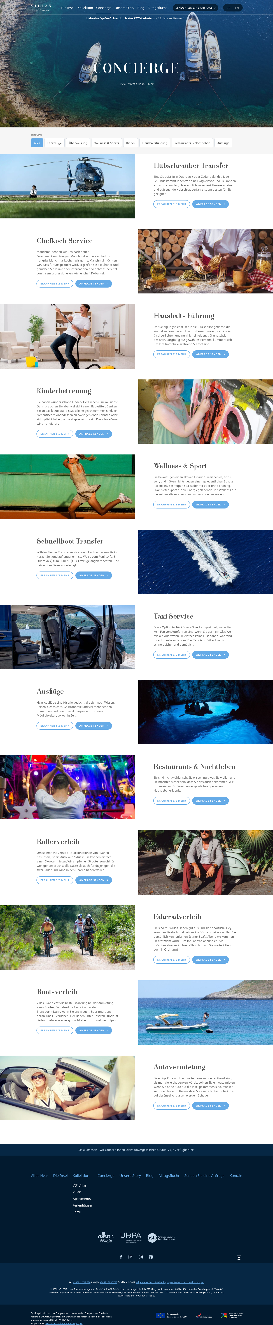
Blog (140, 8)
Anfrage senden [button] (208, 204)
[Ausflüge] (205, 712)
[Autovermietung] (67, 1087)
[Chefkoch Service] (205, 261)
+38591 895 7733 (108, 1282)
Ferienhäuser (82, 1205)
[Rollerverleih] (205, 862)
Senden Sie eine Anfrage (194, 7)
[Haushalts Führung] (67, 336)
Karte (77, 1212)
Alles (37, 143)
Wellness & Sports (106, 143)
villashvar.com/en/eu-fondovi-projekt (64, 1323)
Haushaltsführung (154, 143)
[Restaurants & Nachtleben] (67, 787)
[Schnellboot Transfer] (205, 561)
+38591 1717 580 (81, 1282)
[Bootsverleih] (205, 1012)
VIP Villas (80, 1185)
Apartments (82, 1198)
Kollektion (85, 8)
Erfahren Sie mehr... (136, 18)
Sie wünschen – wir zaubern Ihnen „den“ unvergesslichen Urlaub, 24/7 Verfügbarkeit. (136, 1150)
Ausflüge (223, 143)
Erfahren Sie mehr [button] (171, 204)
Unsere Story (124, 8)
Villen (77, 1192)
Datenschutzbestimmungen (189, 1282)
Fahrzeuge (54, 143)
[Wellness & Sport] (67, 486)
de (229, 8)
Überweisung (78, 143)
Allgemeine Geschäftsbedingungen (155, 1282)
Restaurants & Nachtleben (192, 143)
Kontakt (236, 1175)
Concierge (103, 8)
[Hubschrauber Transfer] (67, 186)
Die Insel (67, 8)
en (237, 8)
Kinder (130, 143)
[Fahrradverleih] (67, 937)
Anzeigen (36, 135)
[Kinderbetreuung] (205, 411)
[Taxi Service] (67, 637)
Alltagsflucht (157, 8)
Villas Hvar (39, 1175)
